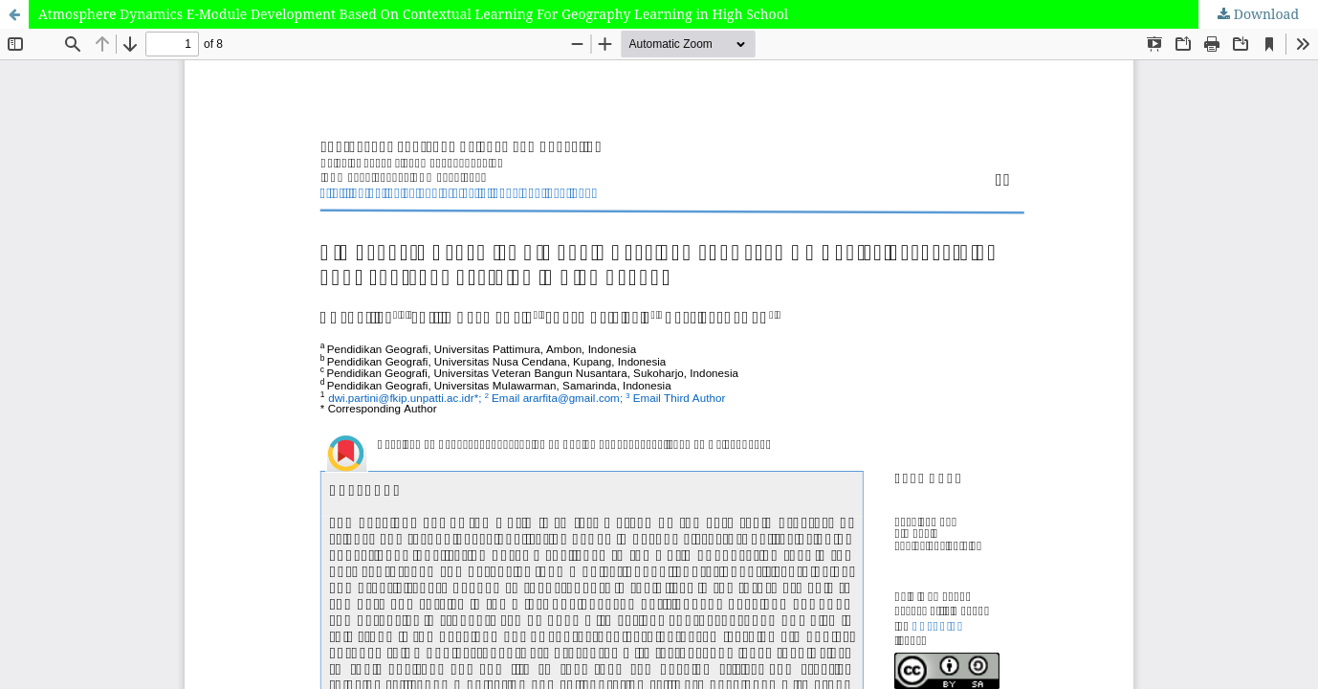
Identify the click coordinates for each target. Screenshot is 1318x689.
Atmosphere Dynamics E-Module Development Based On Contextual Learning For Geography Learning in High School (413, 14)
